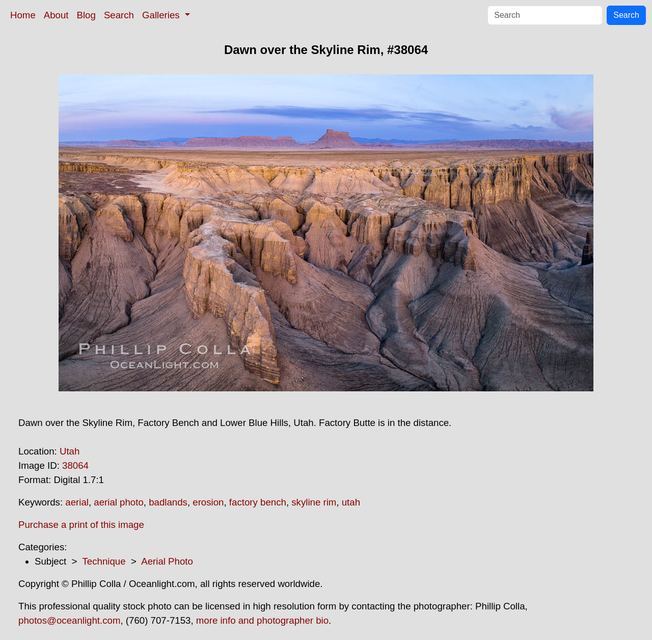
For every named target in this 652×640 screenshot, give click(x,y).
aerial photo (119, 502)
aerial (77, 502)
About (56, 15)
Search (119, 15)
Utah (69, 451)
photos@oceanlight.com (69, 620)
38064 (75, 465)
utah (351, 502)
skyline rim (313, 502)
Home (23, 15)
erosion (208, 502)
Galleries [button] (162, 15)
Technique (104, 561)
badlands (168, 502)
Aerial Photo (167, 561)
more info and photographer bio (262, 620)
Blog (86, 15)
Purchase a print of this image (81, 524)
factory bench (257, 502)
